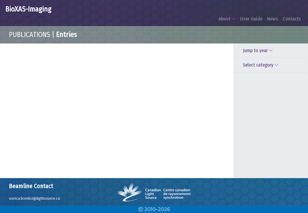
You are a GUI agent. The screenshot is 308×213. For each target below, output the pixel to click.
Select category (261, 65)
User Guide (251, 19)
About (226, 19)
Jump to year (259, 50)
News (272, 19)
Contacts (292, 19)
